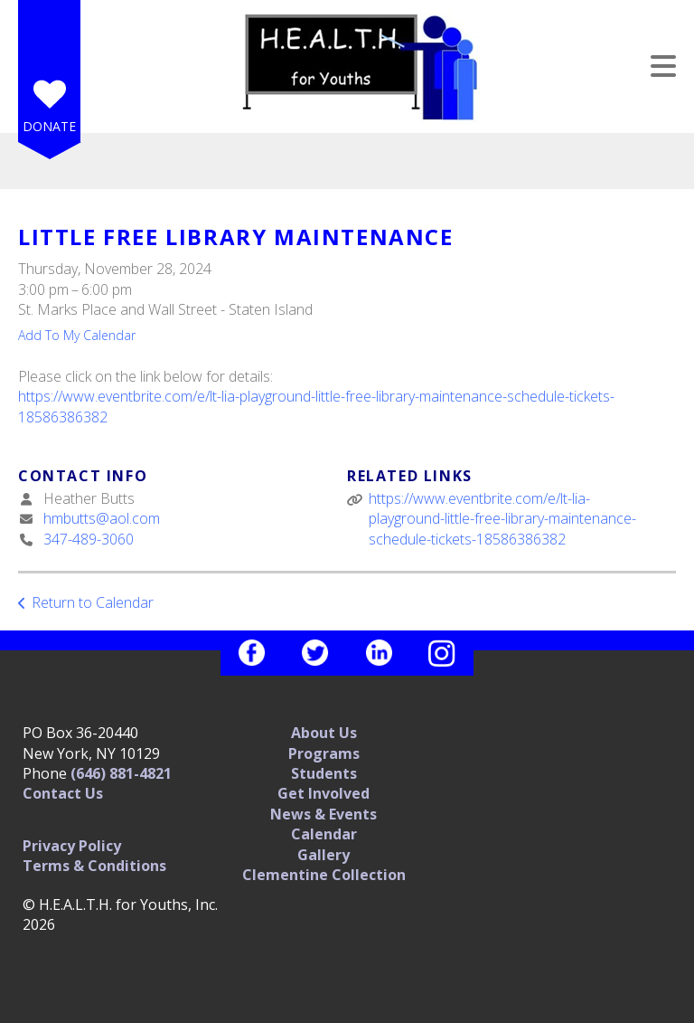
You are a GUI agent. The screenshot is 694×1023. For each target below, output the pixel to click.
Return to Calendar (93, 602)
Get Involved (323, 793)
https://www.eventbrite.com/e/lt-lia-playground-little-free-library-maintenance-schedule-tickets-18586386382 (502, 518)
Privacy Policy (72, 846)
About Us (324, 733)
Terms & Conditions (94, 866)
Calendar (324, 834)
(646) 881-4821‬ (121, 773)
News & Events (323, 814)
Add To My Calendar (77, 335)
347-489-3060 (88, 539)
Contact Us (63, 793)
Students (324, 773)
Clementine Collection (324, 875)
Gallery (323, 855)
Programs (324, 753)
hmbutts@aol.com (101, 518)
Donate (49, 126)
